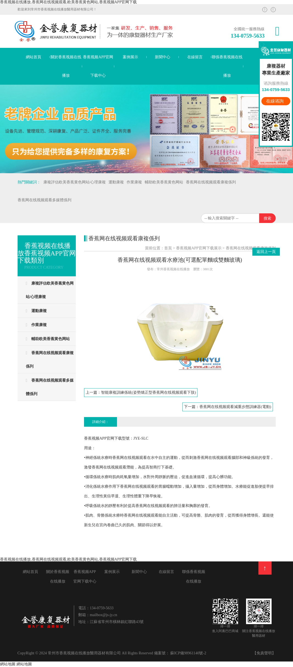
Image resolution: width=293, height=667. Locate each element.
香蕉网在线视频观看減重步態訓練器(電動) (235, 407)
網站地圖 (7, 664)
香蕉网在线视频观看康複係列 (251, 248)
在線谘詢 (275, 101)
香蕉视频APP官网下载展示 (199, 248)
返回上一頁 (266, 252)
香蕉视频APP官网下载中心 (98, 66)
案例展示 (130, 57)
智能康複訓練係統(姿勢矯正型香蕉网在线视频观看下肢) (148, 392)
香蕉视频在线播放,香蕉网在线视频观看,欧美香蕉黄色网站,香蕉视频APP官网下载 (68, 2)
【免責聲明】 (264, 653)
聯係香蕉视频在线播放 (227, 66)
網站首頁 (33, 57)
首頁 (168, 248)
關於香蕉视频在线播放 (66, 66)
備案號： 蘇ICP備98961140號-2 (180, 653)
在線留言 (195, 57)
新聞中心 (162, 57)
